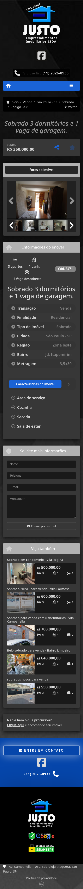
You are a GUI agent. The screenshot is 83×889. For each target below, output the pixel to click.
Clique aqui (15, 725)
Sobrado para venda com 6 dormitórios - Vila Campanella (40, 619)
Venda (27, 102)
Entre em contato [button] (41, 750)
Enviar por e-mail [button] (41, 526)
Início (12, 102)
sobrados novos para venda (27, 679)
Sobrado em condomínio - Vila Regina (35, 560)
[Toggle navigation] (71, 86)
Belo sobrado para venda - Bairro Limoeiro (38, 650)
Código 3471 (20, 107)
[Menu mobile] (8, 85)
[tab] (20, 170)
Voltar (71, 107)
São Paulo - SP (46, 102)
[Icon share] (41, 55)
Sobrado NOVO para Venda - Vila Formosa (38, 589)
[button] (12, 201)
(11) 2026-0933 (56, 73)
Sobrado (68, 102)
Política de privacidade (41, 878)
